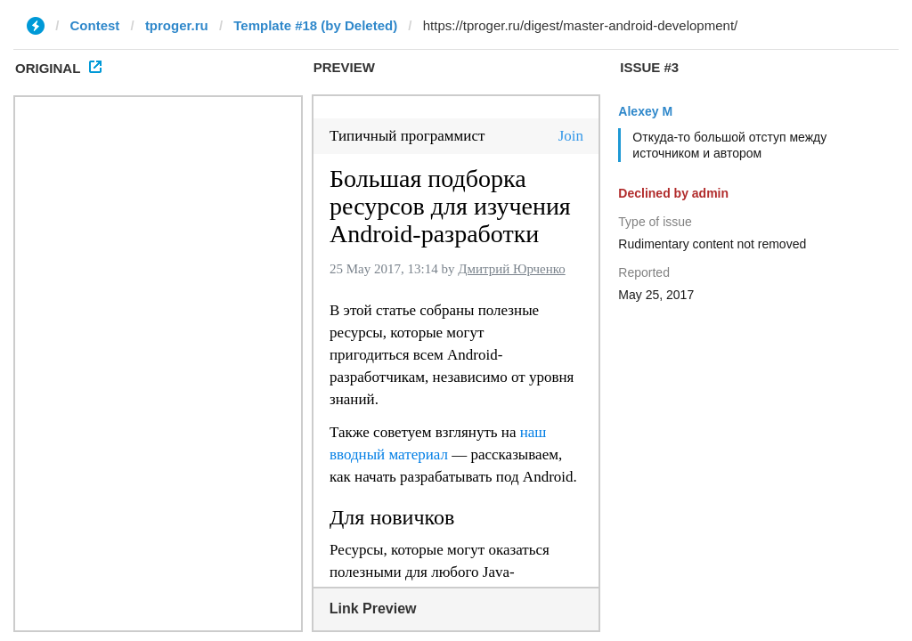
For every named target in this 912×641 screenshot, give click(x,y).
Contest (95, 25)
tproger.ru (176, 25)
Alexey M (645, 111)
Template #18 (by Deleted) (315, 25)
